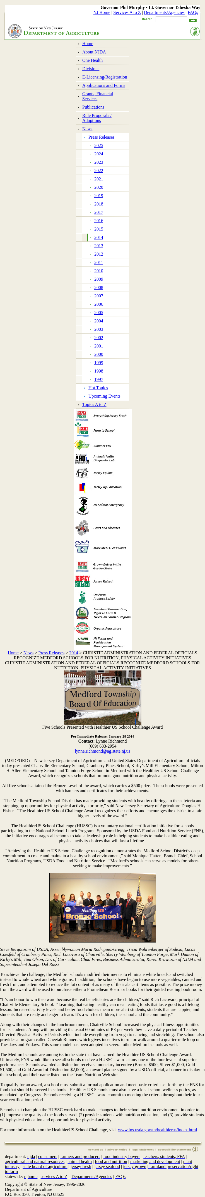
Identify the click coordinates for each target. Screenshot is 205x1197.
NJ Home (101, 12)
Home (87, 43)
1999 (98, 362)
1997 (98, 379)
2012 (98, 254)
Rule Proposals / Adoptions (97, 118)
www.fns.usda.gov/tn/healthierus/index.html (157, 1129)
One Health (92, 60)
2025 (98, 145)
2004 (98, 321)
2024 (98, 153)
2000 (98, 354)
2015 (98, 229)
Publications (93, 107)
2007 (98, 295)
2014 (98, 237)
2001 (98, 346)
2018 (98, 204)
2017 (98, 212)
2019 (98, 195)
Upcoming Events (104, 396)
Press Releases (101, 137)
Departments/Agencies (164, 12)
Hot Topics (98, 387)
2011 (98, 262)
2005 (98, 312)
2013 (98, 245)
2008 (98, 287)
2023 (98, 162)
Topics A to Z (94, 404)
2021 (98, 179)
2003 (98, 329)
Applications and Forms (103, 85)
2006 (98, 304)
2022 (98, 170)
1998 (98, 371)
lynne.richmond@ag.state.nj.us (102, 751)
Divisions (90, 68)
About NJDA (94, 52)
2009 (98, 279)
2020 (98, 187)
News (87, 128)
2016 (98, 220)
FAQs (193, 12)
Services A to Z (127, 12)
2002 (98, 337)
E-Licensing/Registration (104, 77)
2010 (98, 270)
